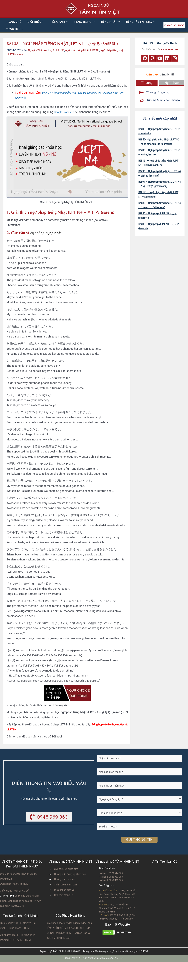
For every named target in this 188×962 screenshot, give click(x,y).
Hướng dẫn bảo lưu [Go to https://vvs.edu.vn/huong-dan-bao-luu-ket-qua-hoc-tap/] (64, 879)
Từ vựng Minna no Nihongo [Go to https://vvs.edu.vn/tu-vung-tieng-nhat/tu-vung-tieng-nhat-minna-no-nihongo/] (163, 99)
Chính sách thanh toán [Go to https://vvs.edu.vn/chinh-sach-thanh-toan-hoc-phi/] (66, 884)
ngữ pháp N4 (59, 50)
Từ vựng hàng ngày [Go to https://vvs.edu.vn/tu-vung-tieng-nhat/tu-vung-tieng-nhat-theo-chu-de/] (157, 92)
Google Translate (64, 112)
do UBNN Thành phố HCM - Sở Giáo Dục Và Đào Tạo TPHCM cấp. (68, 933)
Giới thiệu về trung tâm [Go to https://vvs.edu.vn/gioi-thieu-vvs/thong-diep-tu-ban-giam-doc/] (66, 868)
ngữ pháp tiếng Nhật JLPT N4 (86, 50)
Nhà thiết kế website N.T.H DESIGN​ (102, 957)
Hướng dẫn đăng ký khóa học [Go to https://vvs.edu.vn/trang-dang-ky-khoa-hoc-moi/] (70, 874)
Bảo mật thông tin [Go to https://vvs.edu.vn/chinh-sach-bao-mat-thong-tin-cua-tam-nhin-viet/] (63, 895)
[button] (38, 21)
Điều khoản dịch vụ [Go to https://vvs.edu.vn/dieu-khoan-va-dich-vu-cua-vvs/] (64, 889)
